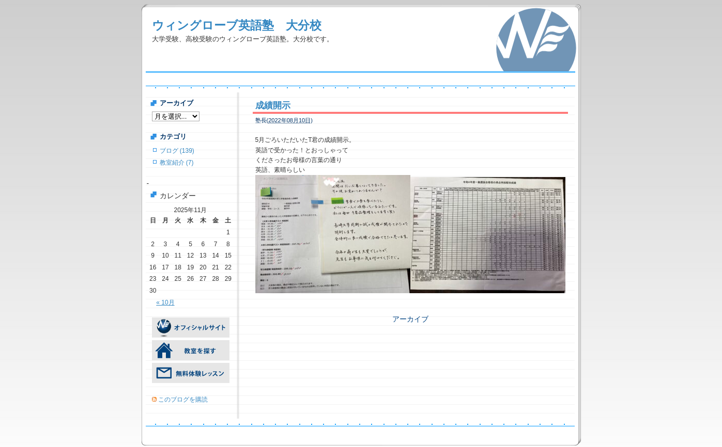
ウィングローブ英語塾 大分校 (236, 25)
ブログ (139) (177, 150)
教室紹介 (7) (177, 162)
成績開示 (272, 105)
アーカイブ (410, 319)
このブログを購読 (183, 399)
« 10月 (165, 302)
